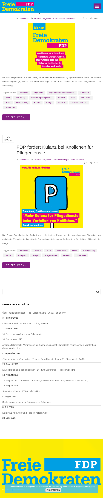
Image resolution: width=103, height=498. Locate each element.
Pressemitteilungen (61, 160)
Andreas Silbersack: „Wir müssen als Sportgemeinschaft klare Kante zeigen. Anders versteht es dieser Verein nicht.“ (49, 347)
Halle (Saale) (22, 102)
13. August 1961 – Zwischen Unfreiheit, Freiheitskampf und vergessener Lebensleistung (45, 380)
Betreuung (20, 97)
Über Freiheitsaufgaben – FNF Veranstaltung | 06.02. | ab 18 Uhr (34, 313)
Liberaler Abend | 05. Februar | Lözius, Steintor (25, 323)
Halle (8, 102)
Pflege (49, 102)
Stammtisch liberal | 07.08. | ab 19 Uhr (21, 391)
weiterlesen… (16, 117)
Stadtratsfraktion (69, 18)
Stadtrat (61, 102)
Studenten (10, 107)
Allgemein (47, 18)
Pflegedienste (51, 255)
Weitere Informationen (85, 487)
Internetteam (23, 18)
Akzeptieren (53, 490)
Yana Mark (81, 255)
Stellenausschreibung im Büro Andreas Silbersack (26, 402)
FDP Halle (85, 97)
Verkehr (66, 255)
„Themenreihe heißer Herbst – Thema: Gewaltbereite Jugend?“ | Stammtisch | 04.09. (43, 359)
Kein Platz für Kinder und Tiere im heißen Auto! (25, 413)
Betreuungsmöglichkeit (41, 97)
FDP (73, 97)
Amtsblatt (57, 18)
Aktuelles (38, 18)
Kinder (37, 102)
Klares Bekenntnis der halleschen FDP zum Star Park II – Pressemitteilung (38, 370)
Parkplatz (22, 255)
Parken (9, 255)
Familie (61, 97)
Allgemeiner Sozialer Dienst (61, 93)
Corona (37, 250)
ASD (8, 97)
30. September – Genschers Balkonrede (22, 334)
